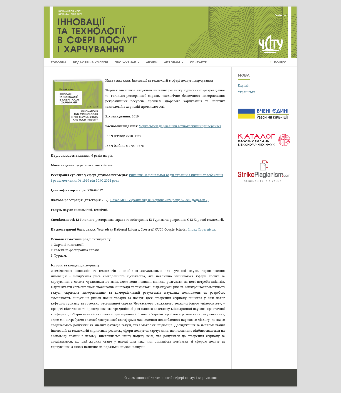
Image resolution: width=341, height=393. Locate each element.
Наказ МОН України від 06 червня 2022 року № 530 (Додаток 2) (159, 200)
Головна (58, 62)
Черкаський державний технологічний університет (180, 126)
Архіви (151, 62)
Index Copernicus (201, 229)
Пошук (279, 62)
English (243, 85)
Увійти (280, 15)
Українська (246, 92)
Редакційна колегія (90, 62)
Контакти (198, 62)
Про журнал (126, 62)
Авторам (172, 62)
